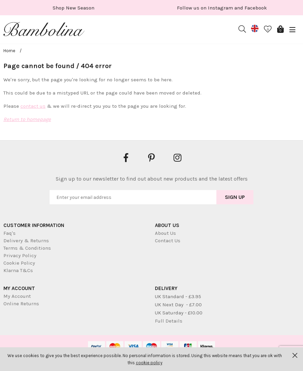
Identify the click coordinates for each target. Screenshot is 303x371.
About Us (165, 233)
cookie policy (149, 362)
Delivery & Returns (26, 241)
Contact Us (167, 241)
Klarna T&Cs (18, 270)
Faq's (9, 233)
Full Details (168, 321)
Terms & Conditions (27, 248)
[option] (77, 7)
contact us (33, 106)
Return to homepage (27, 119)
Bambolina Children (44, 30)
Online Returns (21, 304)
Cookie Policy (19, 263)
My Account (17, 296)
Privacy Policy (19, 255)
